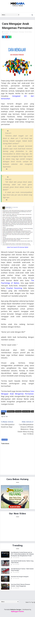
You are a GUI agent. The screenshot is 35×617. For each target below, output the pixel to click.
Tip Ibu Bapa (28, 32)
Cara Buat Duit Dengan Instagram (20, 576)
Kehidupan (15, 32)
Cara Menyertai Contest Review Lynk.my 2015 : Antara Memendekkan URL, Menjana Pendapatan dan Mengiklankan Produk (22, 554)
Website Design (15, 609)
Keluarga (21, 32)
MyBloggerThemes (17, 611)
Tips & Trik (5, 34)
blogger (4, 439)
